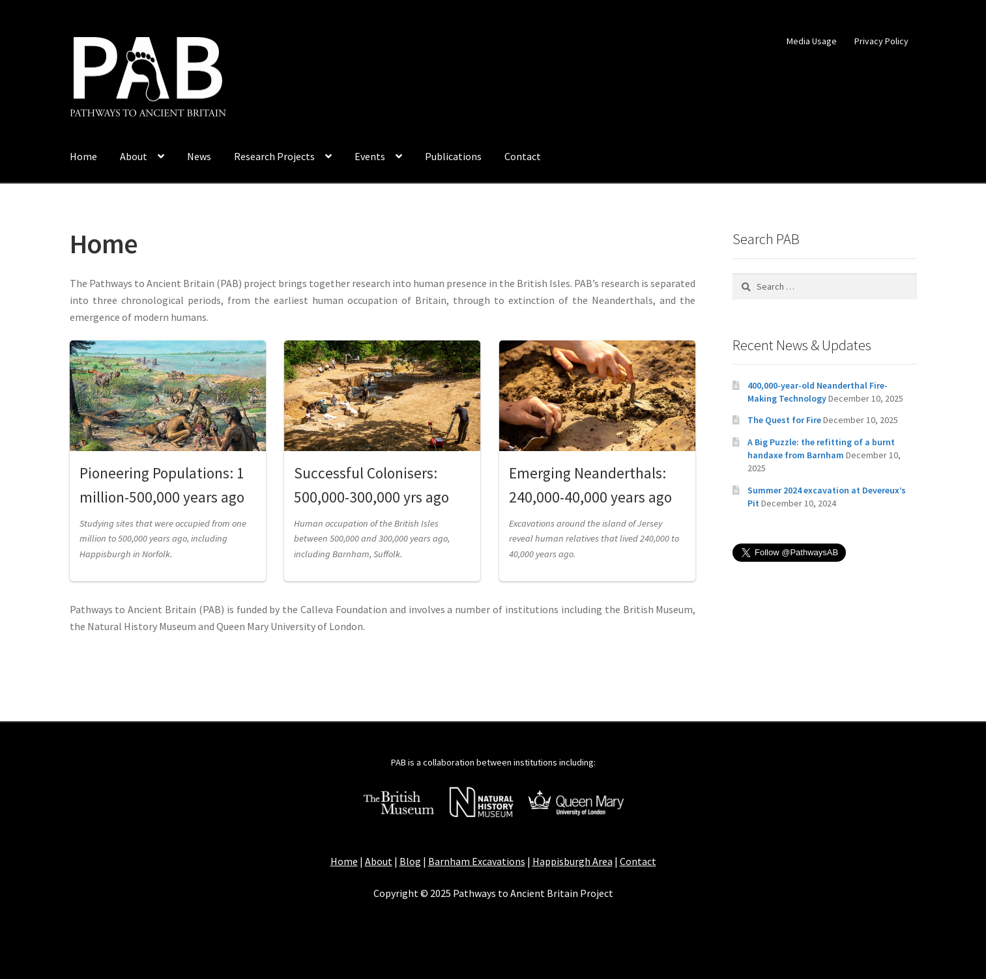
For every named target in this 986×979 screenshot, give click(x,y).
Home (83, 156)
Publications (453, 156)
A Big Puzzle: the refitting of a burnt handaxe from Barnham (821, 448)
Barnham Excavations (476, 861)
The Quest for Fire (784, 420)
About (133, 156)
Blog (410, 861)
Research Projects (274, 156)
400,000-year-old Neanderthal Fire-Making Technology (817, 391)
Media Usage (812, 41)
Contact (522, 156)
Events (370, 156)
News (199, 156)
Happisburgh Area (572, 861)
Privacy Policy (881, 41)
